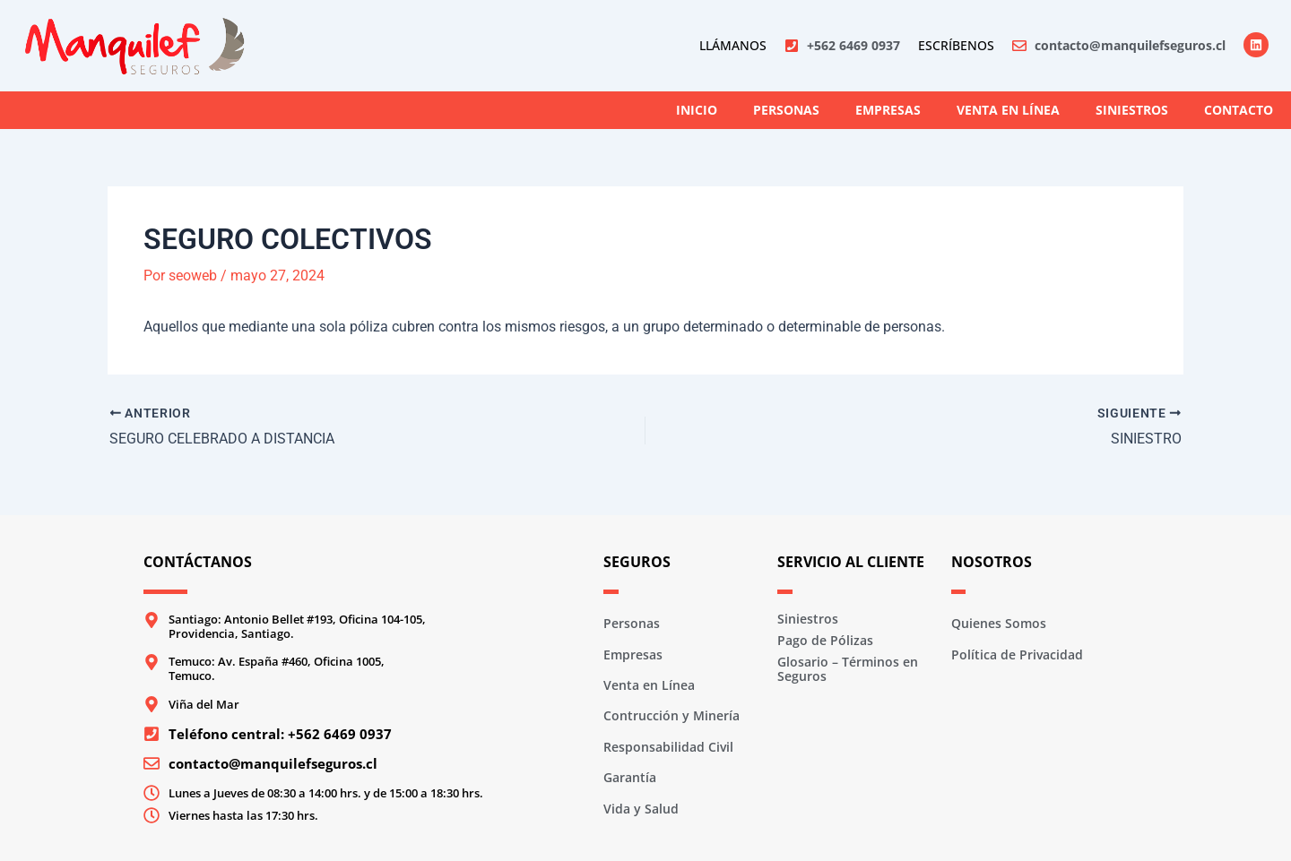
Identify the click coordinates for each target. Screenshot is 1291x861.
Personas (786, 109)
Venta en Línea (1008, 109)
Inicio (696, 109)
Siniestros (1132, 109)
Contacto (1238, 109)
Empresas (888, 109)
